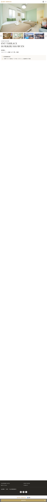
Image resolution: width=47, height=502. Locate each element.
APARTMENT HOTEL (5, 483)
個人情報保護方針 (13, 489)
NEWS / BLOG (4, 485)
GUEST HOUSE (27, 483)
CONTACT (26, 485)
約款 (7, 489)
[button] (45, 36)
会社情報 (2, 489)
